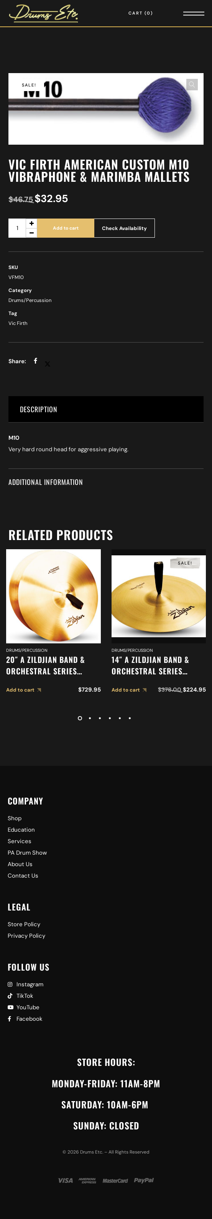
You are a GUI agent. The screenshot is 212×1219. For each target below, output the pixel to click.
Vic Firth (17, 323)
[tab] (106, 409)
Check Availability (124, 228)
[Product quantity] (22, 228)
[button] (192, 84)
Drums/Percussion (29, 300)
